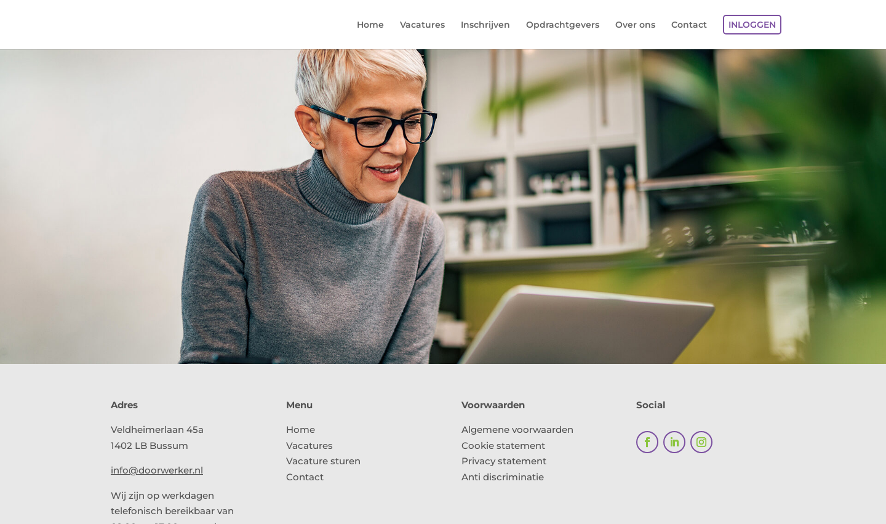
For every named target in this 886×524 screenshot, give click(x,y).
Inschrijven (485, 25)
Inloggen (752, 24)
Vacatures (422, 25)
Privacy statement (503, 461)
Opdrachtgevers (562, 25)
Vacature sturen (323, 461)
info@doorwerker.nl (157, 470)
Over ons (635, 25)
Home (370, 25)
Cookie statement (503, 445)
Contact (689, 25)
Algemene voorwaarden (517, 429)
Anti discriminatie (502, 477)
